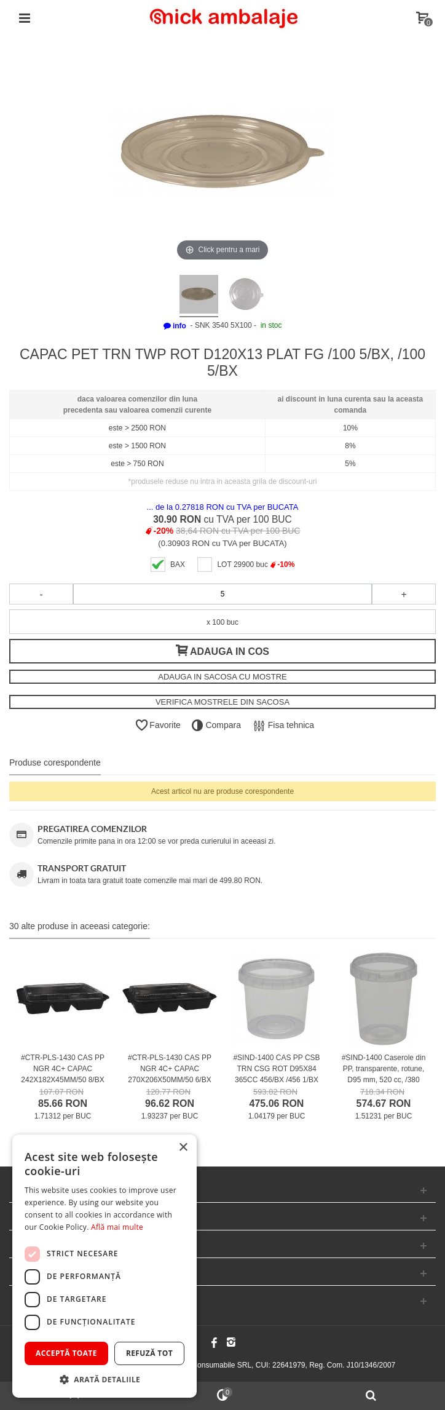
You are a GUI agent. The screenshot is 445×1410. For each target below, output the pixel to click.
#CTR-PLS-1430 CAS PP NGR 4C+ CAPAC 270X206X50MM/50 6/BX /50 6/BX (169, 1074)
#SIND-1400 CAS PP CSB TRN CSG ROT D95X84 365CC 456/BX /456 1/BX (276, 1068)
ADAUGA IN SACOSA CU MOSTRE (222, 676)
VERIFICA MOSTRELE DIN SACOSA (222, 702)
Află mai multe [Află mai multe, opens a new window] (117, 1227)
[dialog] (104, 1266)
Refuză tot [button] (149, 1353)
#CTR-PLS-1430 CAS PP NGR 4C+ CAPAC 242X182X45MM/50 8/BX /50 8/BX (62, 1074)
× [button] (182, 1147)
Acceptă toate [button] (66, 1353)
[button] (104, 1379)
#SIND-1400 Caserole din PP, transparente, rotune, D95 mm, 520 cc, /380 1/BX (384, 1074)
